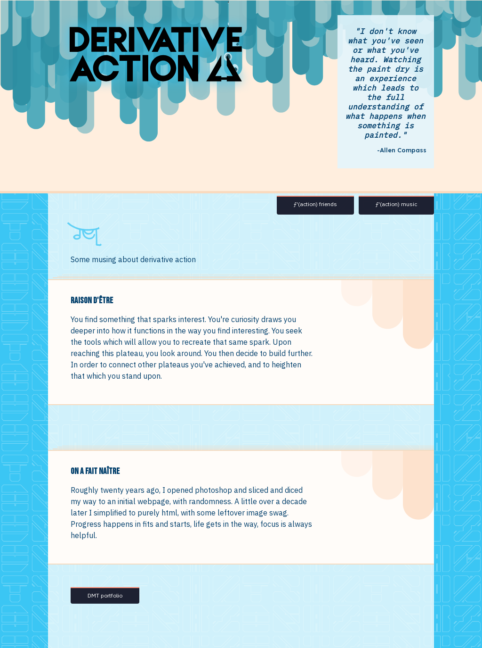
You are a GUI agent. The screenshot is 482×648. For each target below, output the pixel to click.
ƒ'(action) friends (315, 204)
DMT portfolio (105, 595)
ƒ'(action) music (396, 204)
